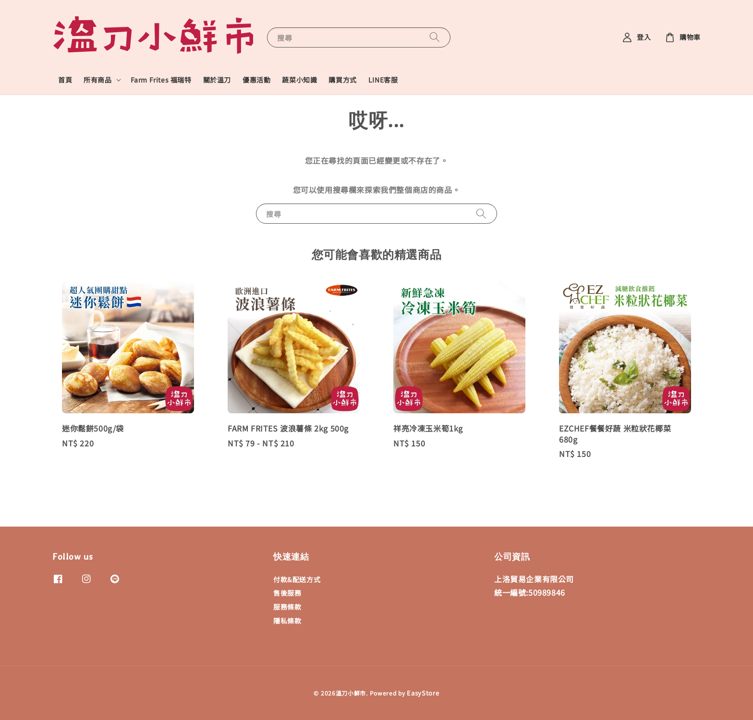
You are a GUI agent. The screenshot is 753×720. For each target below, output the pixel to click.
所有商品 (97, 79)
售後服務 (287, 593)
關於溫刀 (217, 79)
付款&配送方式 (296, 579)
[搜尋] (434, 37)
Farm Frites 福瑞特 (161, 79)
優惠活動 (256, 79)
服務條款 (287, 607)
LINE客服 (383, 79)
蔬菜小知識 (299, 79)
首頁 (65, 79)
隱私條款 (287, 620)
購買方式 (342, 79)
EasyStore (423, 692)
